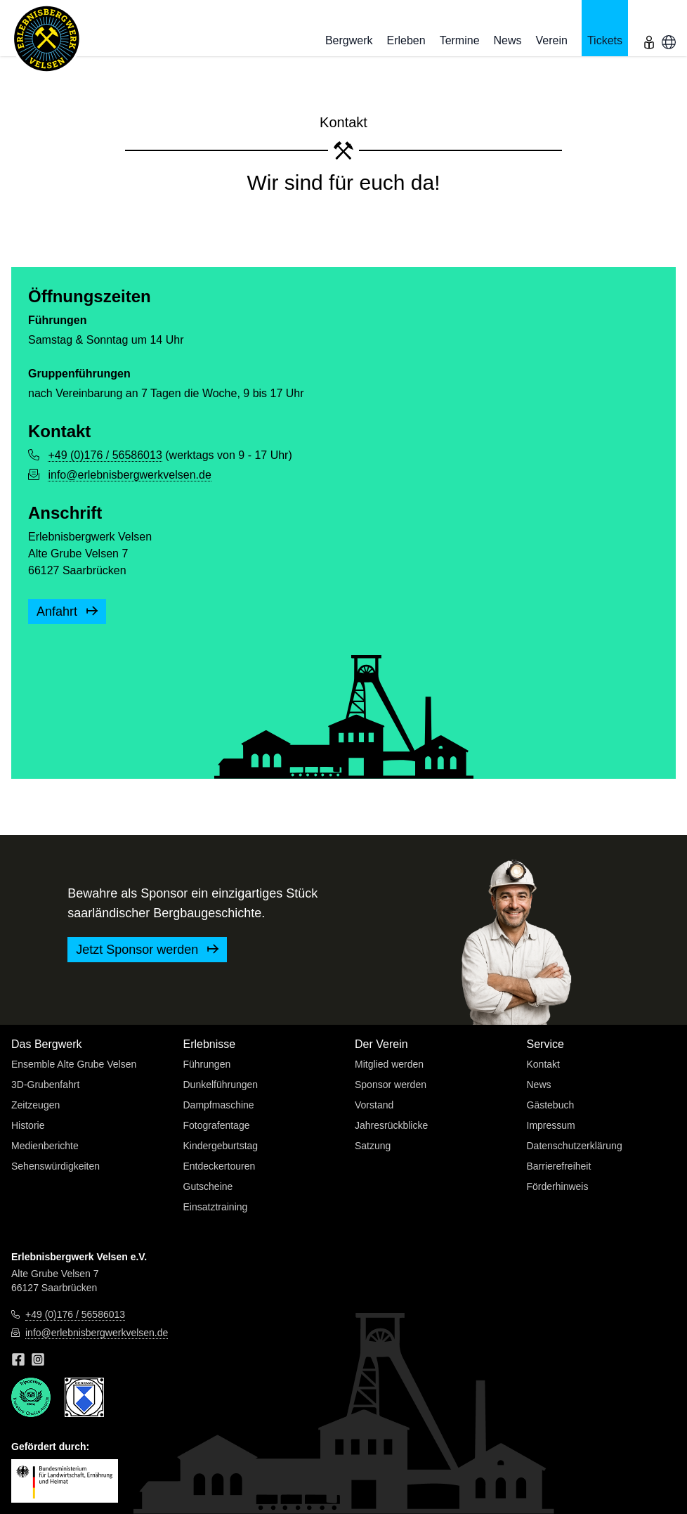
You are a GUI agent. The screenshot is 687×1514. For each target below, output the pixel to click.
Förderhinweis (558, 1186)
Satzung (373, 1145)
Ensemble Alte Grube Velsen (73, 1064)
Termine (460, 40)
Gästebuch (551, 1105)
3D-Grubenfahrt (45, 1084)
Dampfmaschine (218, 1105)
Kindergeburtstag (221, 1145)
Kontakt (543, 1064)
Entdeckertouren (219, 1166)
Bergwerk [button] (349, 40)
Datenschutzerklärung (574, 1145)
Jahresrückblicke (391, 1125)
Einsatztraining (215, 1206)
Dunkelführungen (221, 1084)
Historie (27, 1125)
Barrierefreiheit (559, 1166)
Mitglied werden (389, 1064)
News (508, 40)
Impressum (551, 1125)
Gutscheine (208, 1186)
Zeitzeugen (35, 1105)
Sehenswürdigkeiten (55, 1166)
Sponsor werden (390, 1084)
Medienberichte (45, 1145)
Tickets (604, 40)
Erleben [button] (405, 40)
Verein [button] (552, 40)
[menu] (649, 28)
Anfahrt (67, 611)
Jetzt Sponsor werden (147, 950)
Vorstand (374, 1105)
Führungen (207, 1064)
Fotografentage (216, 1125)
